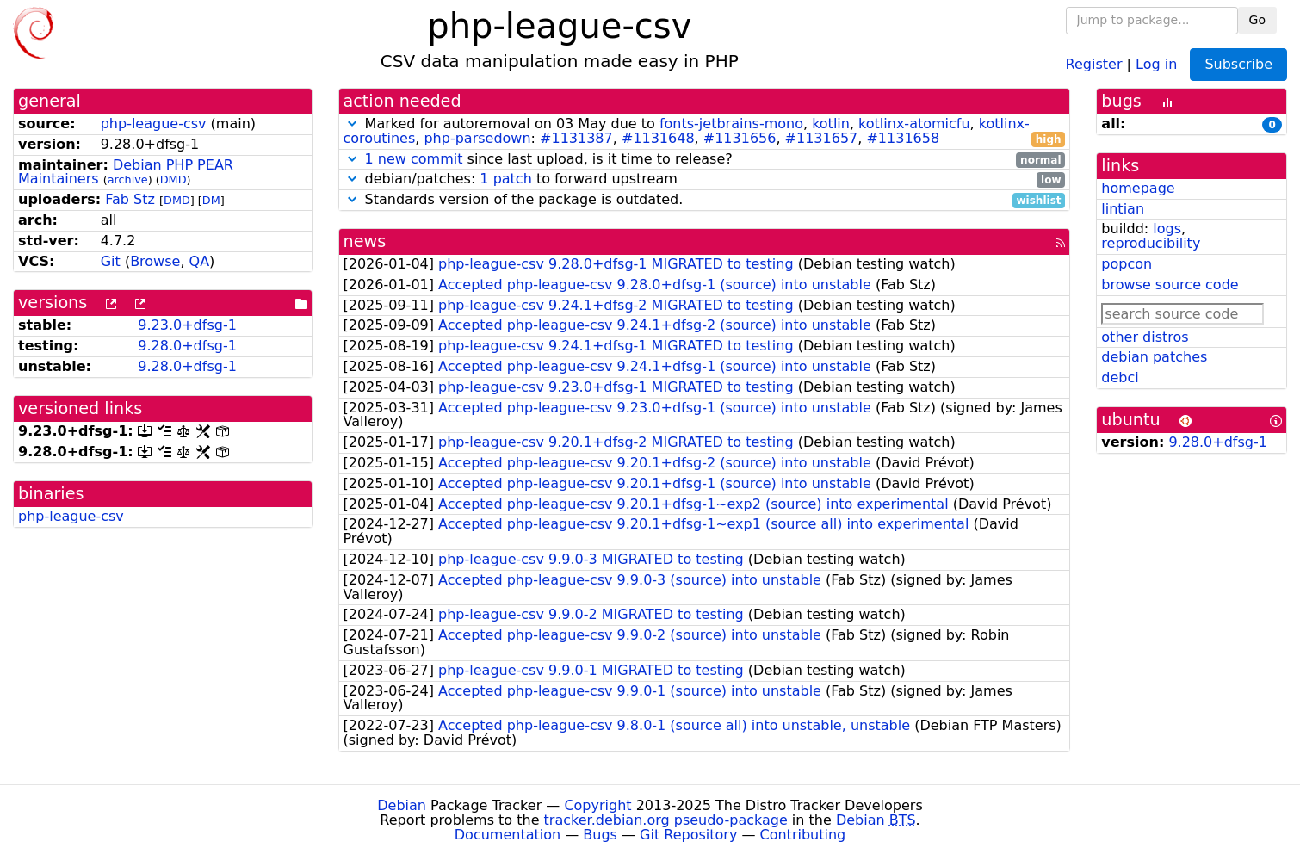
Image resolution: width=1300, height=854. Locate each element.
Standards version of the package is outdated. (705, 200)
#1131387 (576, 138)
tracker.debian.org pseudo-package (666, 820)
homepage (1137, 188)
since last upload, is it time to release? (705, 159)
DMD (173, 179)
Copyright (597, 805)
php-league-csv (154, 123)
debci (1119, 377)
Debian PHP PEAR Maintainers (125, 172)
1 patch (505, 178)
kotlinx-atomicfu (914, 123)
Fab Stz (130, 199)
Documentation (507, 834)
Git (111, 261)
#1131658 (902, 138)
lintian (1122, 209)
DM (211, 200)
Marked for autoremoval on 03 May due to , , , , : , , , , (705, 131)
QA (199, 261)
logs (1167, 228)
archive (128, 179)
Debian (401, 805)
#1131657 (821, 138)
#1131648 (658, 138)
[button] (352, 123)
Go (1257, 20)
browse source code (1169, 284)
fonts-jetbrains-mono (731, 123)
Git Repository (688, 834)
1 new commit (414, 159)
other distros (1144, 337)
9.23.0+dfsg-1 (187, 325)
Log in (1156, 63)
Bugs (600, 834)
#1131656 (740, 138)
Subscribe (1238, 64)
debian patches (1154, 357)
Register (1094, 63)
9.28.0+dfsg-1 (187, 345)
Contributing (803, 834)
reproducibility (1150, 243)
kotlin (831, 123)
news (365, 241)
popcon (1126, 264)
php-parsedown (477, 138)
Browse (155, 261)
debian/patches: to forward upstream (705, 179)
